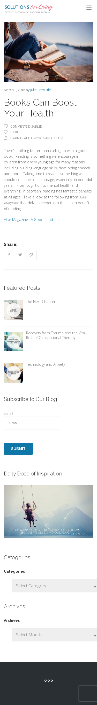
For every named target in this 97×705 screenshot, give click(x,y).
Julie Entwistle (40, 89)
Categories (14, 571)
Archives (12, 620)
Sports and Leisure (48, 138)
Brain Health (21, 138)
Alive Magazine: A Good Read (28, 219)
